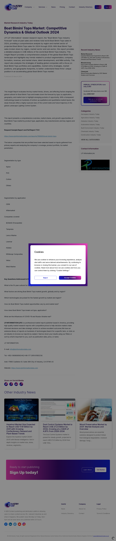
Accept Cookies (70, 278)
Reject (45, 278)
